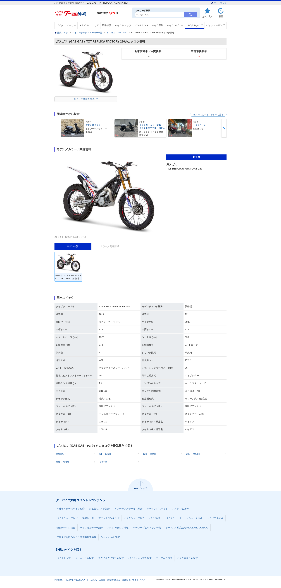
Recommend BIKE (110, 537)
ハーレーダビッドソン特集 (147, 527)
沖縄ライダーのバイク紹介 (71, 508)
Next (224, 128)
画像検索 (106, 25)
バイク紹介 (155, 518)
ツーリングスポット (157, 508)
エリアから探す (164, 558)
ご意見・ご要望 (97, 579)
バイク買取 (157, 25)
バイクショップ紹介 (134, 518)
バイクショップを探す (140, 558)
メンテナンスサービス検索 (128, 508)
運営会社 (126, 579)
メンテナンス (142, 25)
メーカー (71, 25)
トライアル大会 (215, 518)
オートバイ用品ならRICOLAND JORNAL (186, 527)
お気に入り (207, 16)
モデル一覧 (72, 246)
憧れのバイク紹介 (66, 527)
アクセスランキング (108, 518)
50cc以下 (61, 453)
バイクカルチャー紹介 (91, 527)
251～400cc (193, 453)
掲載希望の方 (113, 579)
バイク (59, 25)
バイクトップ (64, 558)
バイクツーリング (215, 25)
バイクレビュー (175, 25)
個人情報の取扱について (77, 579)
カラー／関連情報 (109, 246)
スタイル (84, 25)
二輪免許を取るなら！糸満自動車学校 (76, 537)
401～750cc (62, 461)
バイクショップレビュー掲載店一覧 (75, 518)
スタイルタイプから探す (111, 558)
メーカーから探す (84, 558)
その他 (103, 461)
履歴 (221, 16)
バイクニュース (173, 518)
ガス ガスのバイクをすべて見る (208, 114)
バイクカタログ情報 (118, 527)
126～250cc (149, 453)
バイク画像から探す (187, 558)
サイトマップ (219, 3)
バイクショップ (123, 25)
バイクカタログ (195, 25)
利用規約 (58, 579)
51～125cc (105, 453)
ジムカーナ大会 (194, 518)
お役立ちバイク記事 (99, 508)
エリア (95, 25)
